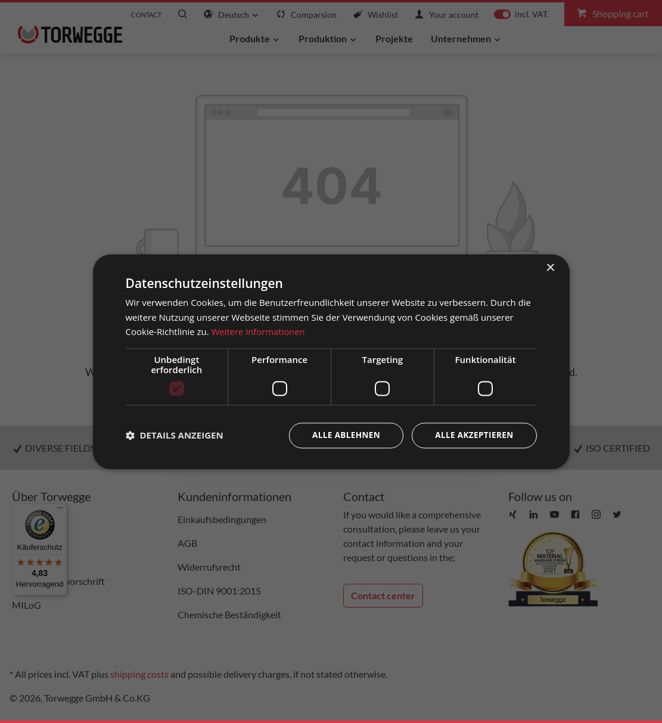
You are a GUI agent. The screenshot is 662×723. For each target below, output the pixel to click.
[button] (174, 435)
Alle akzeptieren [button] (472, 435)
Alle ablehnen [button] (342, 435)
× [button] (550, 267)
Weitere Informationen (259, 331)
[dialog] (331, 361)
